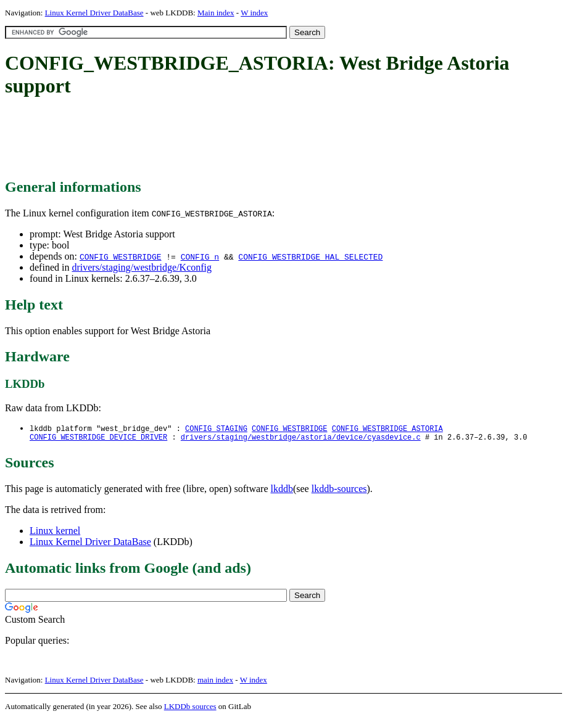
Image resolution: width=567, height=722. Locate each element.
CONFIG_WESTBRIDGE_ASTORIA (387, 429)
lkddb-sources (339, 491)
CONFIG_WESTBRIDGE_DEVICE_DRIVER (98, 439)
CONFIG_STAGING (216, 429)
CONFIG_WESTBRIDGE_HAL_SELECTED (310, 256)
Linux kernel (55, 533)
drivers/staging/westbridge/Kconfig (142, 267)
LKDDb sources (190, 708)
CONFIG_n (200, 256)
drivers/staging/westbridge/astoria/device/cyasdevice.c (301, 439)
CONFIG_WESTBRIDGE (121, 256)
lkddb (282, 491)
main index (215, 682)
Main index (215, 12)
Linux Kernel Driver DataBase (94, 12)
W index (254, 12)
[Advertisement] (229, 138)
